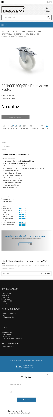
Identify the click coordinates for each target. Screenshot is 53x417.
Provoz (4, 150)
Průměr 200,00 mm (32, 34)
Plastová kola (7, 34)
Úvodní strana (6, 293)
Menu (6, 25)
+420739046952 (47, 2)
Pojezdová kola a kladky (16, 31)
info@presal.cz (51, 2)
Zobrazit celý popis (9, 98)
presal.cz (18, 361)
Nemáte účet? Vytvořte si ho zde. (19, 413)
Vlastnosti (6, 146)
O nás (3, 315)
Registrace (5, 297)
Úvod (3, 31)
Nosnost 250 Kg (19, 34)
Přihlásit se (45, 274)
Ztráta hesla (6, 299)
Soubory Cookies (7, 301)
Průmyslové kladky (34, 31)
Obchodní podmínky (8, 317)
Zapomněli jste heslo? (15, 411)
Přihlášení (26, 400)
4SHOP (31, 367)
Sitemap (4, 303)
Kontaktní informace (9, 313)
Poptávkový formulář (15, 117)
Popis (4, 143)
